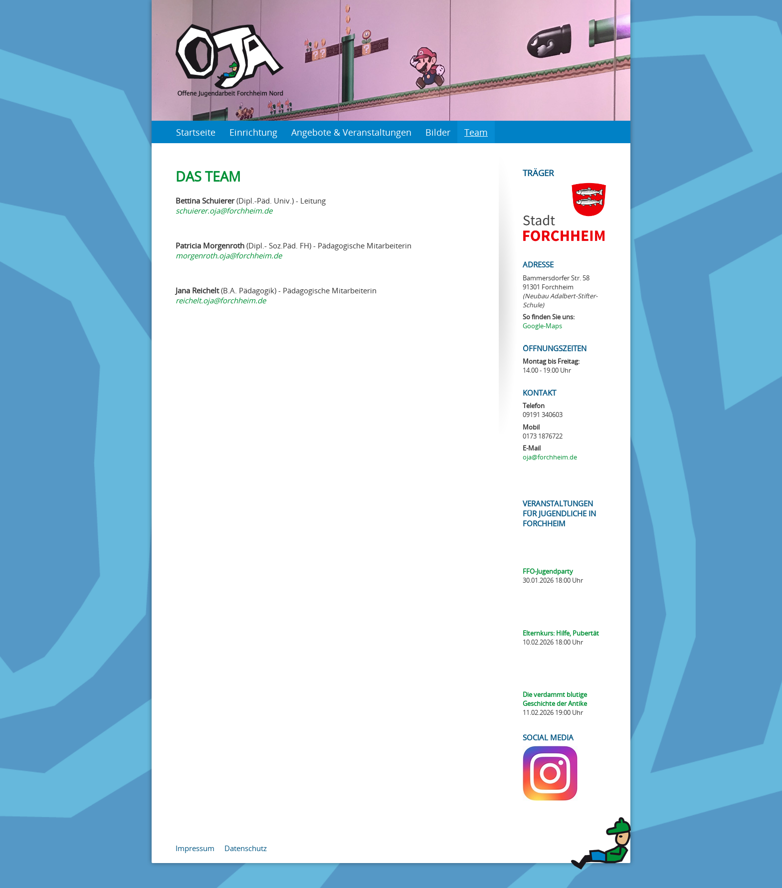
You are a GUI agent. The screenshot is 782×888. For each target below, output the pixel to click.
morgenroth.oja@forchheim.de (229, 255)
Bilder (437, 132)
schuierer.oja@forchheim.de (224, 211)
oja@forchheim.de (550, 456)
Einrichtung (253, 132)
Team (476, 132)
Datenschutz (245, 848)
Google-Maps (542, 325)
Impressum (195, 848)
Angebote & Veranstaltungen (351, 132)
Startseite (195, 132)
